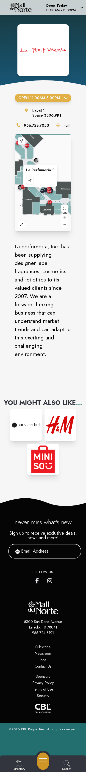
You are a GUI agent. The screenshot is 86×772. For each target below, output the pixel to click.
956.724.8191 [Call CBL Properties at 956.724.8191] (43, 632)
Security (43, 695)
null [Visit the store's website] (66, 125)
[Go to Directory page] (19, 765)
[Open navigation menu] (43, 761)
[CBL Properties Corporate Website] (43, 708)
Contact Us (43, 666)
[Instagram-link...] (26, 425)
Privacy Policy (43, 683)
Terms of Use (43, 689)
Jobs (43, 660)
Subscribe (43, 647)
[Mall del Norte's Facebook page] (38, 579)
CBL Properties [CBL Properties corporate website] (32, 729)
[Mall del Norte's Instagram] (50, 579)
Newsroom (43, 653)
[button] (64, 7)
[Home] (22, 7)
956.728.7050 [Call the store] (36, 125)
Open (43, 97)
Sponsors (43, 676)
